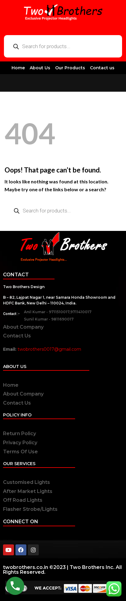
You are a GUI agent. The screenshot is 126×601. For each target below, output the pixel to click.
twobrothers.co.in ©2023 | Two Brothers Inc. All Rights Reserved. (62, 569)
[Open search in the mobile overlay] (63, 46)
